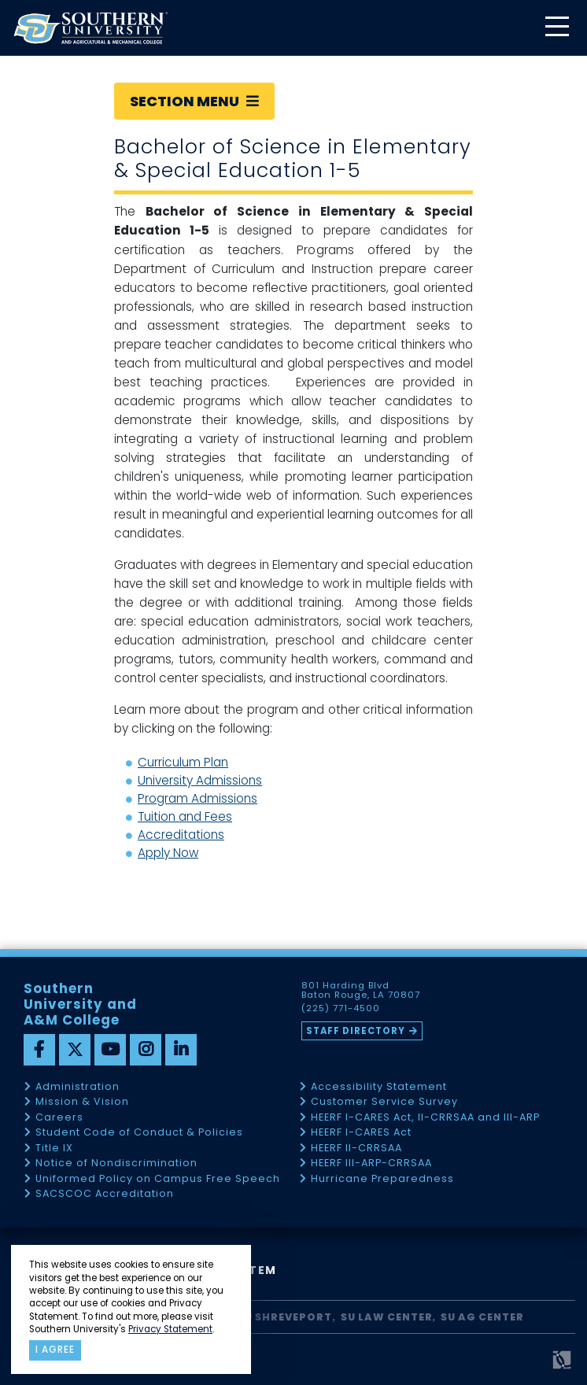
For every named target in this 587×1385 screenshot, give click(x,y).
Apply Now (168, 852)
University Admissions (200, 780)
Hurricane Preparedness (382, 1179)
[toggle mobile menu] (556, 28)
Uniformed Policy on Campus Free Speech (157, 1179)
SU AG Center (482, 1317)
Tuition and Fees (185, 816)
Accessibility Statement (379, 1087)
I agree (55, 1349)
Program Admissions (197, 798)
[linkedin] (181, 1050)
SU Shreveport (285, 1317)
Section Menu (194, 101)
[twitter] (74, 1050)
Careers (59, 1118)
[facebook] (39, 1050)
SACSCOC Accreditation (104, 1194)
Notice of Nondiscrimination (116, 1163)
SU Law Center (387, 1317)
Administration (77, 1087)
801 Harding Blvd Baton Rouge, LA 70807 (360, 991)
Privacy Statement (170, 1329)
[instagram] (145, 1050)
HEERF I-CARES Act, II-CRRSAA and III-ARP (425, 1118)
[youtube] (110, 1050)
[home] (90, 28)
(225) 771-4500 (340, 1008)
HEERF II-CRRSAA (356, 1148)
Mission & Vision (82, 1102)
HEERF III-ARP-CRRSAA (371, 1163)
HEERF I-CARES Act (361, 1133)
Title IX (54, 1148)
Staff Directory (355, 1031)
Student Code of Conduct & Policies (139, 1133)
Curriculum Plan (183, 762)
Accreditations (181, 834)
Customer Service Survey (384, 1102)
